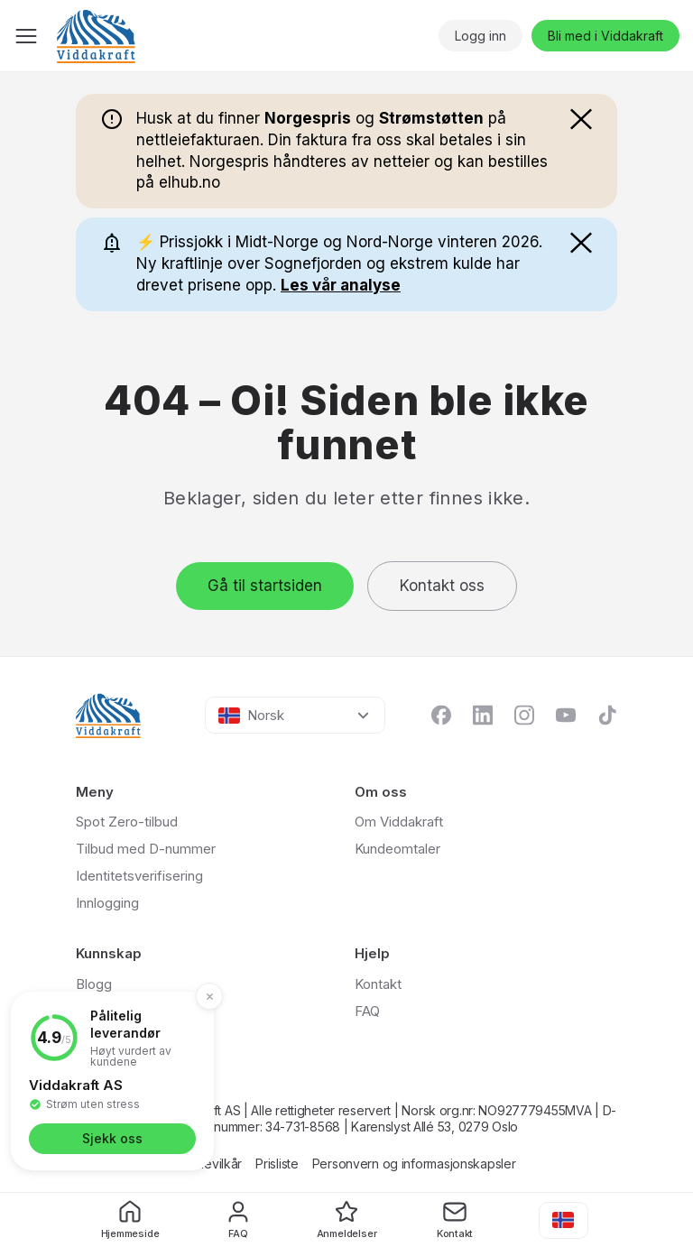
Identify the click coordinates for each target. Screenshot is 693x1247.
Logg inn (480, 35)
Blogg (94, 984)
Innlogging (107, 902)
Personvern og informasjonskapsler (414, 1164)
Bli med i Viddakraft (605, 35)
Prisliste (276, 1164)
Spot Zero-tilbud (127, 821)
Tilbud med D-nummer (146, 848)
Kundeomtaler (397, 848)
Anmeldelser (347, 1219)
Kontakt (455, 1219)
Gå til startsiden (265, 586)
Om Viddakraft (399, 821)
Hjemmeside (130, 1219)
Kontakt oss (442, 586)
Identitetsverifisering (139, 875)
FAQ (238, 1219)
